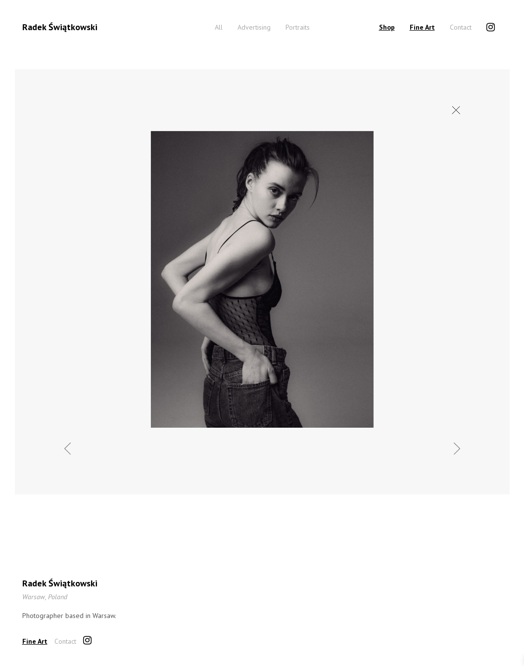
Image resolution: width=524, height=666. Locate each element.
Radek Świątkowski (59, 27)
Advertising (254, 27)
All (219, 27)
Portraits (298, 27)
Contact (461, 27)
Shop (387, 27)
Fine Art (422, 27)
